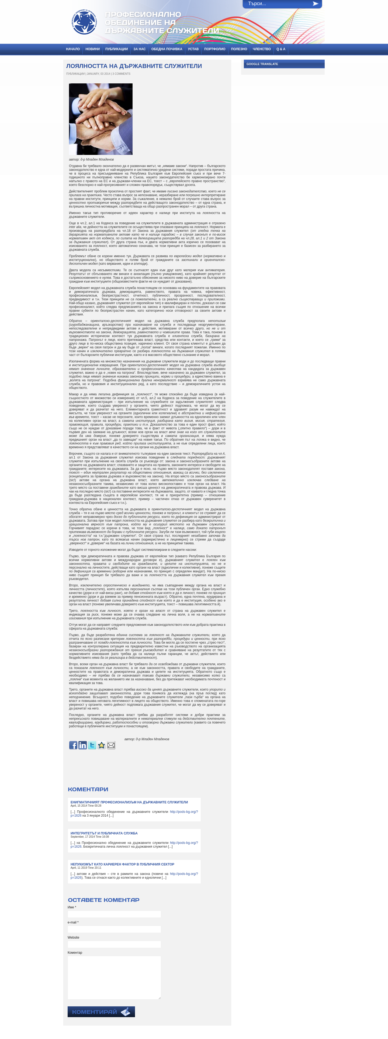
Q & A (280, 49)
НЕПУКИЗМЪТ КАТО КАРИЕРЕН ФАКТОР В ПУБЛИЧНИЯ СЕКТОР (122, 864)
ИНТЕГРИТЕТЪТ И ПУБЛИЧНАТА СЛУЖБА (104, 833)
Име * (72, 907)
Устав (193, 49)
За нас (139, 49)
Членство (262, 49)
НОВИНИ (92, 49)
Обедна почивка (166, 49)
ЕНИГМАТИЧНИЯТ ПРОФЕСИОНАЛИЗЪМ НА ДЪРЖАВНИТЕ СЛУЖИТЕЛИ (129, 802)
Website (73, 937)
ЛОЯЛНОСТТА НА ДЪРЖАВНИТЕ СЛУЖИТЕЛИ (134, 66)
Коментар (75, 953)
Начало (73, 49)
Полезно (239, 49)
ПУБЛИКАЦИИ (116, 49)
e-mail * (73, 922)
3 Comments (121, 73)
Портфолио (214, 49)
